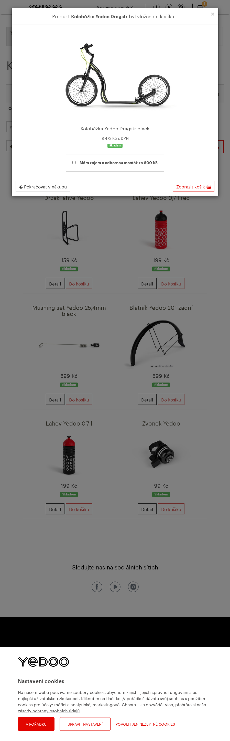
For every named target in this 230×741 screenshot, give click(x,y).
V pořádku (36, 724)
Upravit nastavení (85, 724)
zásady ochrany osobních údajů (49, 710)
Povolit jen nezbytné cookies (145, 724)
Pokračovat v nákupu (43, 186)
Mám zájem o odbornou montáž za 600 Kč (115, 163)
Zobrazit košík (193, 186)
